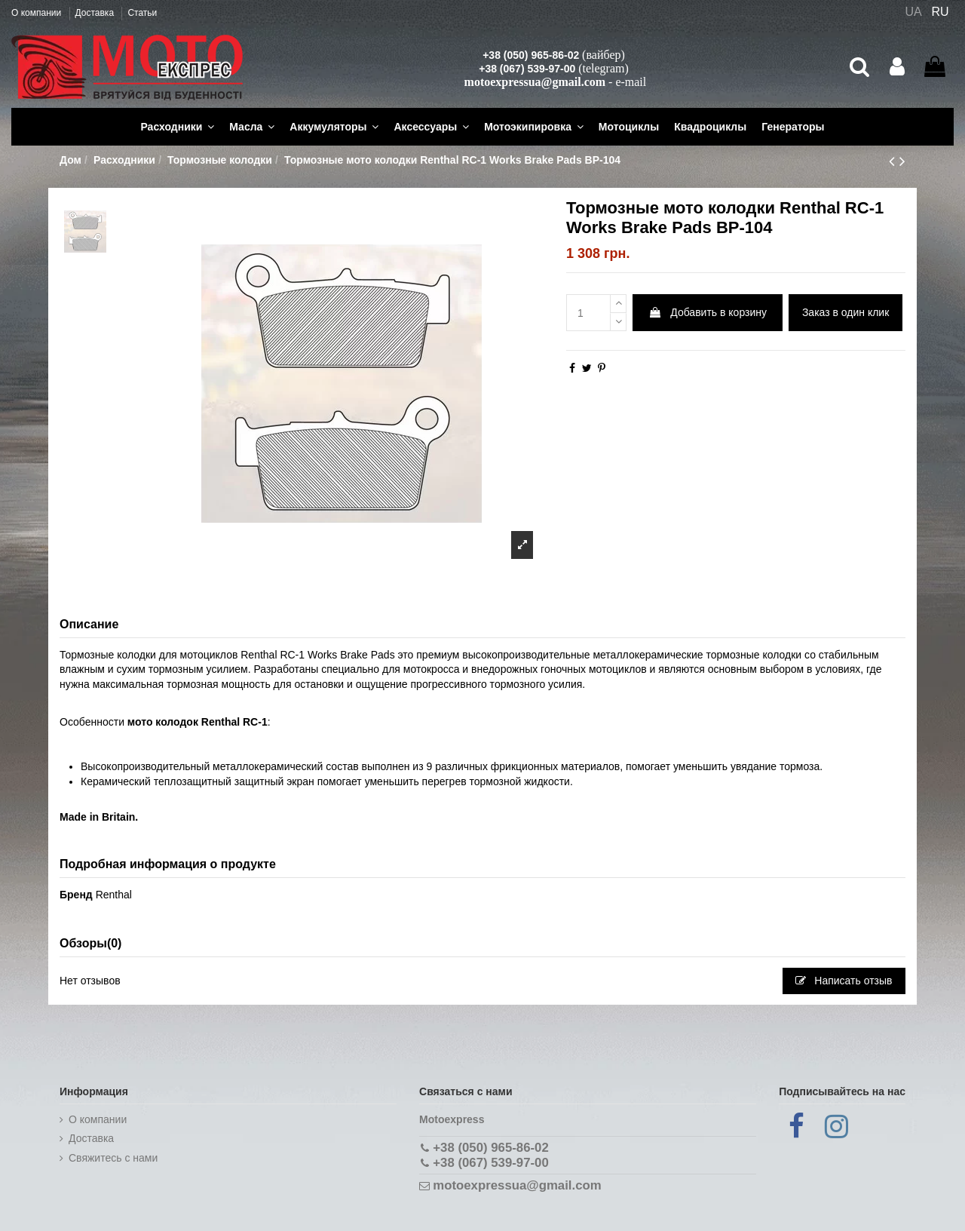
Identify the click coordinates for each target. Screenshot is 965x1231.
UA (913, 11)
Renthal (114, 895)
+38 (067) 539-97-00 (527, 69)
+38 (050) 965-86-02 (530, 55)
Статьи (142, 13)
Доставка (96, 13)
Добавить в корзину (707, 312)
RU (940, 11)
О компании (37, 13)
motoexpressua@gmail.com (534, 81)
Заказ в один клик (845, 312)
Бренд (76, 895)
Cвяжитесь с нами (113, 1158)
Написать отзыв (843, 981)
